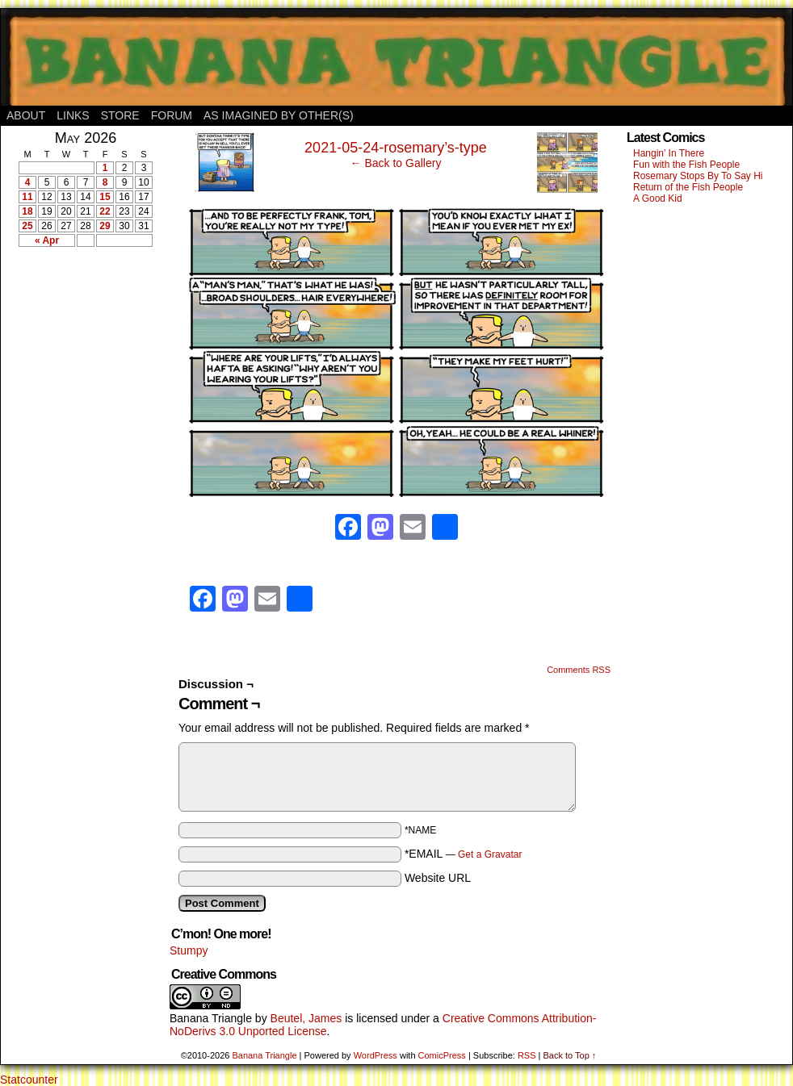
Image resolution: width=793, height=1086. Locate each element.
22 (104, 211)
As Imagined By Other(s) (278, 115)
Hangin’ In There (668, 153)
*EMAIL (463, 853)
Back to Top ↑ (569, 1055)
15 (104, 197)
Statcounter (29, 1079)
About (25, 115)
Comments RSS (578, 670)
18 (27, 211)
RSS (527, 1055)
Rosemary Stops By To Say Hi (698, 176)
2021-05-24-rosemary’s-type (395, 148)
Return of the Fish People (688, 187)
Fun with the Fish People (686, 164)
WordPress (375, 1055)
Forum (171, 115)
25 (27, 226)
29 (104, 226)
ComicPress (442, 1055)
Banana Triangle (211, 1018)
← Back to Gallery (396, 163)
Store (120, 115)
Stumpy (189, 950)
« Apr (47, 240)
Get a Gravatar (490, 854)
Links (73, 115)
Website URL (438, 877)
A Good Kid (657, 198)
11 (27, 197)
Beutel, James (306, 1018)
